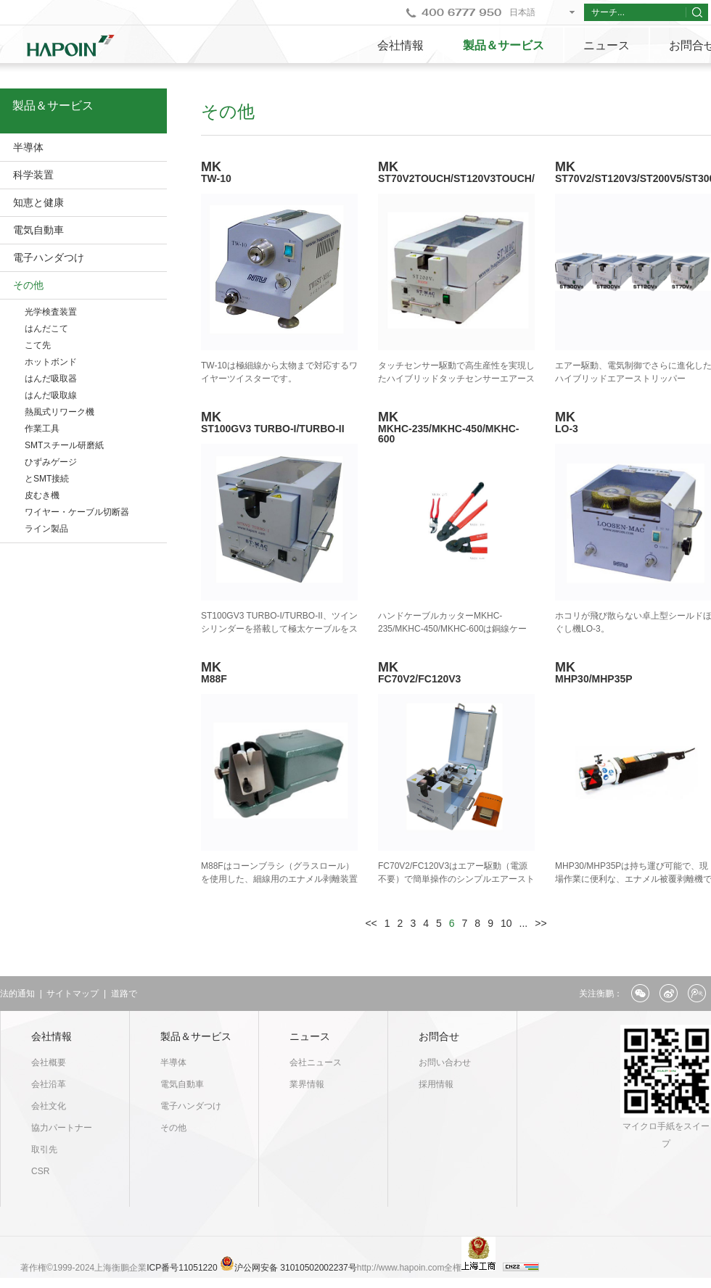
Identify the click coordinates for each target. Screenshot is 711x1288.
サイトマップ (72, 993)
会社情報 (400, 45)
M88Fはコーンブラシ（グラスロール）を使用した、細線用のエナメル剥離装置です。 (279, 879)
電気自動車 (38, 230)
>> (540, 923)
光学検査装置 (51, 312)
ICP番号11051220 (183, 1268)
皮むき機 (42, 495)
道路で (124, 993)
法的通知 (17, 993)
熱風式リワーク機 (59, 412)
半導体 (28, 147)
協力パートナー (61, 1128)
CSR (40, 1171)
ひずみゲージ (51, 462)
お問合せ (439, 1036)
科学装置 (33, 175)
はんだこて (46, 328)
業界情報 (306, 1084)
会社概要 (48, 1062)
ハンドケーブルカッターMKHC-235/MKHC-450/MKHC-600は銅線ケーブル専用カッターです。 (452, 629)
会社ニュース (315, 1062)
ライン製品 (46, 529)
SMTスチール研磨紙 (64, 445)
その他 (28, 285)
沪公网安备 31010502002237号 (295, 1268)
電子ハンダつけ (48, 257)
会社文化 (48, 1106)
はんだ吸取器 (51, 378)
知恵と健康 (38, 202)
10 (506, 923)
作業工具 (42, 429)
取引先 (44, 1149)
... (523, 923)
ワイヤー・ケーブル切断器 (77, 512)
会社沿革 (48, 1084)
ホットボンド (51, 362)
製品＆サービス (503, 45)
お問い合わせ (445, 1062)
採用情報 (436, 1084)
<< (371, 923)
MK (456, 427)
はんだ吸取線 (51, 395)
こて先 (38, 345)
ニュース (606, 45)
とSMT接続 (47, 479)
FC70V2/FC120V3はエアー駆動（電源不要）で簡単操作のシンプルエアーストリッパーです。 (456, 879)
